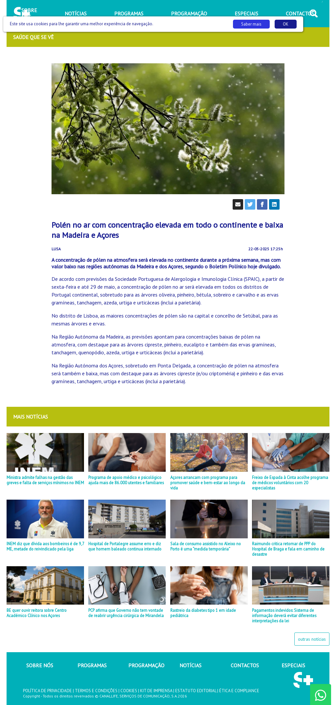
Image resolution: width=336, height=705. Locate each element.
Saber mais (251, 24)
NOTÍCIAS (190, 665)
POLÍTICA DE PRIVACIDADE (47, 691)
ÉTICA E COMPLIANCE (239, 691)
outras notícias (312, 639)
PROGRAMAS (92, 665)
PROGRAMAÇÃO (146, 665)
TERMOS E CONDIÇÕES (96, 691)
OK (285, 24)
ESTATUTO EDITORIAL (195, 691)
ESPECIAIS (293, 665)
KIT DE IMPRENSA (156, 691)
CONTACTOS (245, 665)
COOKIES (128, 691)
